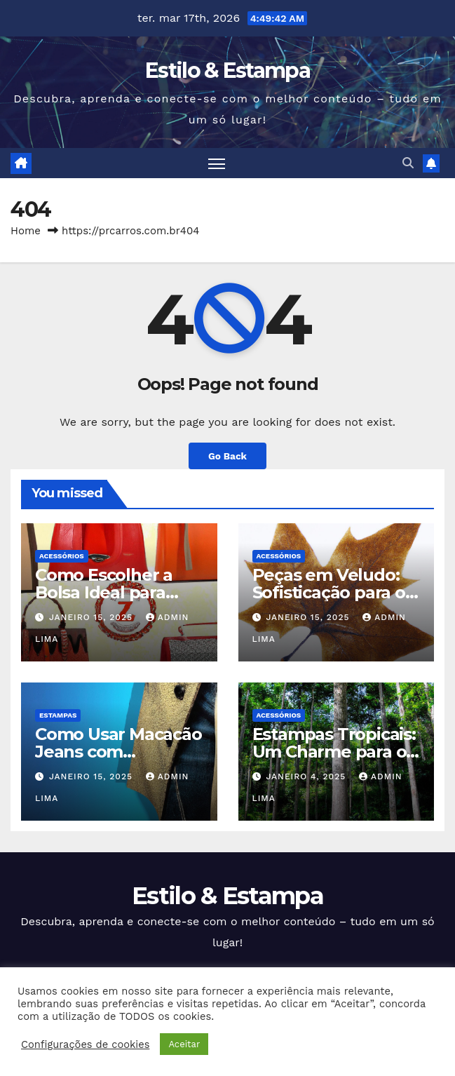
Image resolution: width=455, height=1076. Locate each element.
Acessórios (61, 556)
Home (26, 230)
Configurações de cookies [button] (85, 1044)
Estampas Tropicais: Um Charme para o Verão (334, 751)
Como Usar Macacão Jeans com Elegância (118, 751)
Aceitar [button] (184, 1044)
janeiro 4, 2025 (307, 776)
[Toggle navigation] (217, 163)
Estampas (57, 715)
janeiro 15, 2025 (92, 617)
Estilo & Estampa (227, 70)
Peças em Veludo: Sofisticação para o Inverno (328, 592)
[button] (408, 163)
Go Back (227, 456)
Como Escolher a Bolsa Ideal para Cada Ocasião (103, 592)
